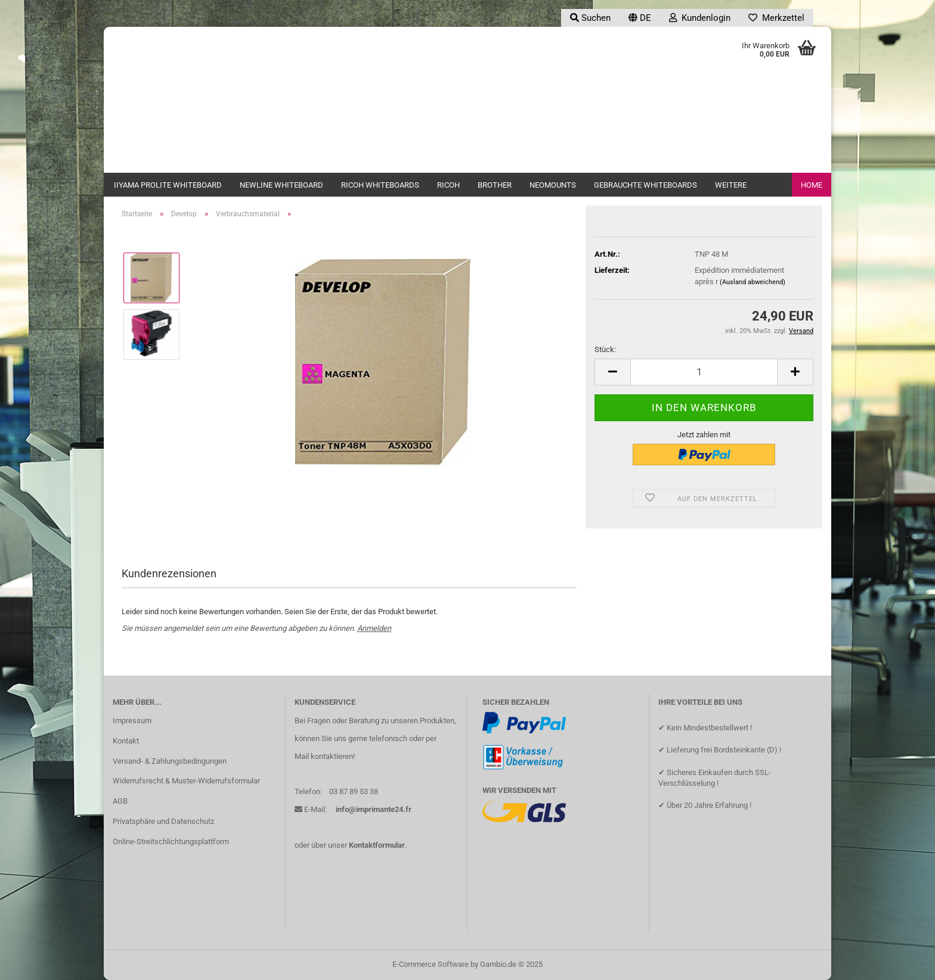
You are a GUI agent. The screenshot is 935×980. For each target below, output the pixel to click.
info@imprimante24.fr (373, 809)
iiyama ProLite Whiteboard (168, 185)
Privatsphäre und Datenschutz (163, 821)
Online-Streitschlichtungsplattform (171, 841)
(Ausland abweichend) (752, 282)
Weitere (731, 185)
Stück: (605, 349)
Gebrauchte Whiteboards (645, 185)
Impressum (132, 720)
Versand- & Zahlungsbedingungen (170, 761)
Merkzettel (776, 18)
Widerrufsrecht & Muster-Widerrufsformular (186, 780)
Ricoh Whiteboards (380, 185)
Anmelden (374, 628)
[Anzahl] (704, 372)
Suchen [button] (590, 18)
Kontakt (126, 740)
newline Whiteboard (281, 185)
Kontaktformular (377, 845)
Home (811, 185)
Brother (495, 185)
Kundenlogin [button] (699, 18)
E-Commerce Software (430, 964)
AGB (120, 801)
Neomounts (553, 185)
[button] (640, 18)
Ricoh (448, 185)
